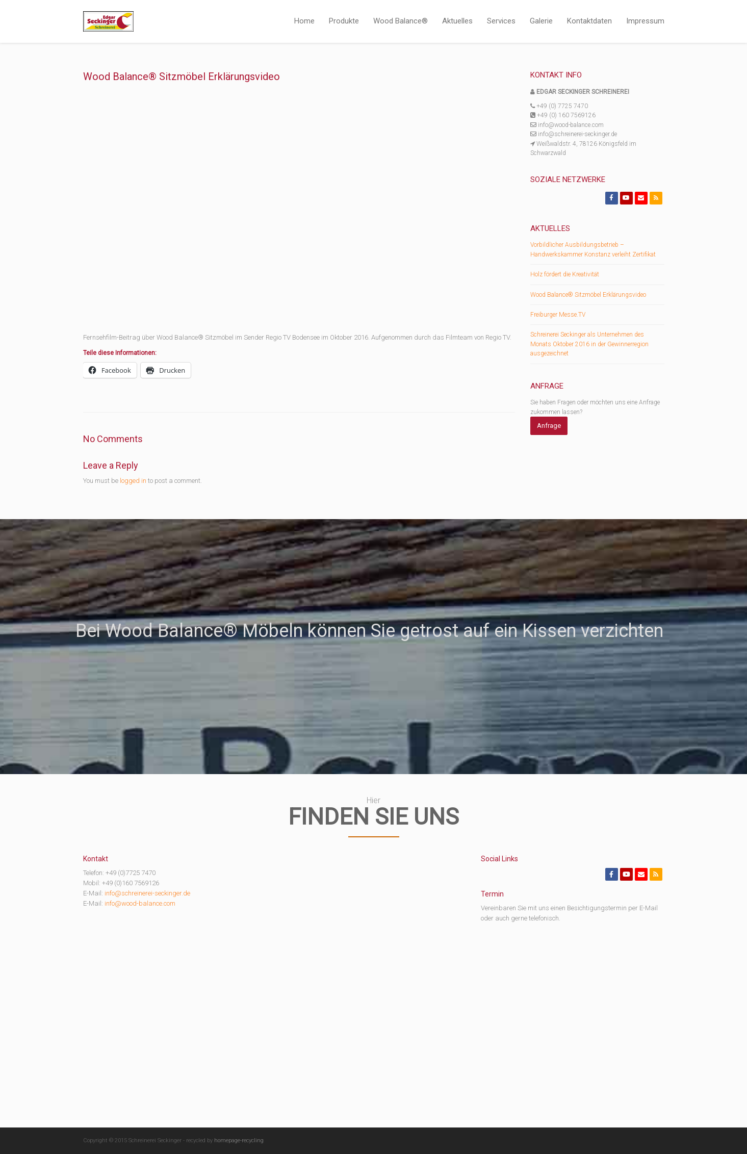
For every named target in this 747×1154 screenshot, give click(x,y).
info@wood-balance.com (140, 903)
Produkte (344, 20)
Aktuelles (457, 20)
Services (501, 20)
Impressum (645, 20)
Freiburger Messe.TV (557, 314)
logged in (133, 480)
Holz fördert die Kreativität (564, 274)
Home (304, 20)
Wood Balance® (400, 20)
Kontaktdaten (589, 20)
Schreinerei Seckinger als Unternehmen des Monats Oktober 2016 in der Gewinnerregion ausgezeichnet (589, 344)
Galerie (541, 20)
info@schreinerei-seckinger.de (147, 893)
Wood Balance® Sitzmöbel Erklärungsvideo (588, 294)
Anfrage (549, 425)
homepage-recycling (239, 1140)
